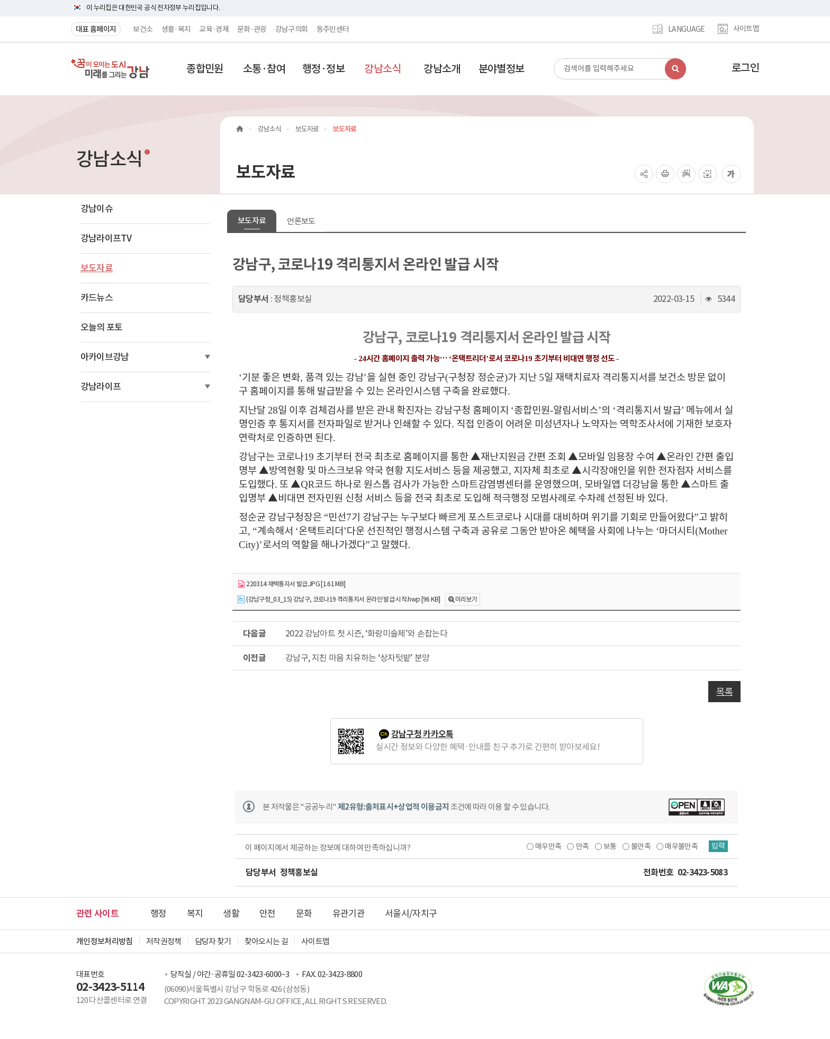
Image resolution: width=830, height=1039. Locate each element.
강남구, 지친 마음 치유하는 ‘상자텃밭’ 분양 (357, 657)
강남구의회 (291, 29)
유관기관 (348, 913)
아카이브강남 (104, 357)
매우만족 (543, 846)
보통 (605, 846)
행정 (158, 913)
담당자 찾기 (213, 941)
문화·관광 (252, 29)
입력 (717, 846)
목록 (724, 691)
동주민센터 (333, 29)
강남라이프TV (105, 238)
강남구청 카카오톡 (422, 734)
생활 (231, 913)
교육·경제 (214, 29)
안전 (267, 913)
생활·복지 (176, 29)
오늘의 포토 (101, 327)
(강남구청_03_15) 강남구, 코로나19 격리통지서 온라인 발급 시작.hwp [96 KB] (338, 599)
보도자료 (96, 268)
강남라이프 (100, 386)
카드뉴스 (96, 297)
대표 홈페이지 (96, 29)
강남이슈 (96, 208)
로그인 (745, 68)
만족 (577, 846)
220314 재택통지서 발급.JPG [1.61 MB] (291, 584)
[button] (204, 68)
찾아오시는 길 (266, 941)
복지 (195, 913)
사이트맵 (746, 29)
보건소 (142, 29)
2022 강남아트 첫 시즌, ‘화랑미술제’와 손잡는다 (366, 633)
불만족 (636, 846)
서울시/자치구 (411, 913)
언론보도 (301, 221)
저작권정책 (164, 941)
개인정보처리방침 (104, 941)
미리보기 (466, 599)
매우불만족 (677, 846)
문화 (304, 913)
